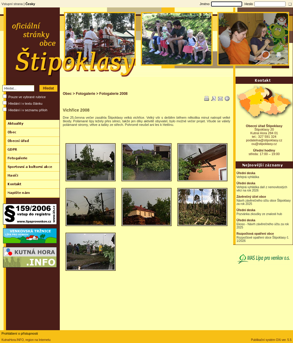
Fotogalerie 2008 (113, 94)
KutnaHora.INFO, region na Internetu (26, 340)
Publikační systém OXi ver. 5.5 (271, 340)
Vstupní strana (12, 4)
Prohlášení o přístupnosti (19, 333)
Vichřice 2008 (76, 110)
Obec (67, 94)
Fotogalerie (85, 94)
